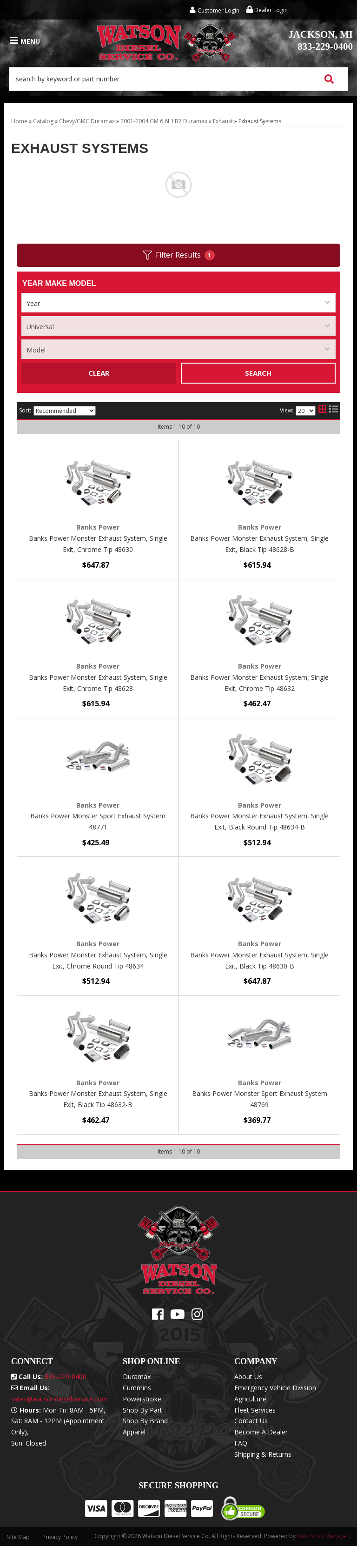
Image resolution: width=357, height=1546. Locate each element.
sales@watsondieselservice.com (59, 1398)
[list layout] (333, 411)
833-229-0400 (320, 40)
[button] (178, 79)
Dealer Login (267, 10)
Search (258, 373)
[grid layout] (322, 411)
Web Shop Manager (323, 1536)
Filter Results (179, 255)
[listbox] (178, 302)
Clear (98, 373)
